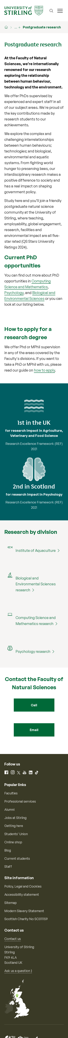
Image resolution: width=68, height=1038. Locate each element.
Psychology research (33, 651)
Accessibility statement (21, 894)
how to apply (44, 370)
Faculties (11, 793)
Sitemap (10, 903)
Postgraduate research (42, 27)
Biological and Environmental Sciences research (36, 584)
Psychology (14, 292)
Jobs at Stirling (15, 818)
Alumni (9, 809)
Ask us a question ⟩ (18, 971)
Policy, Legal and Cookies (23, 886)
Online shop (13, 842)
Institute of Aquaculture (36, 550)
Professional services (20, 801)
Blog (7, 850)
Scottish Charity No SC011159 (26, 919)
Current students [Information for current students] (17, 858)
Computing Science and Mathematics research (36, 620)
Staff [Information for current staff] (8, 866)
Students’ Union (16, 834)
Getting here (13, 826)
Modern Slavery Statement (24, 911)
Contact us (12, 939)
